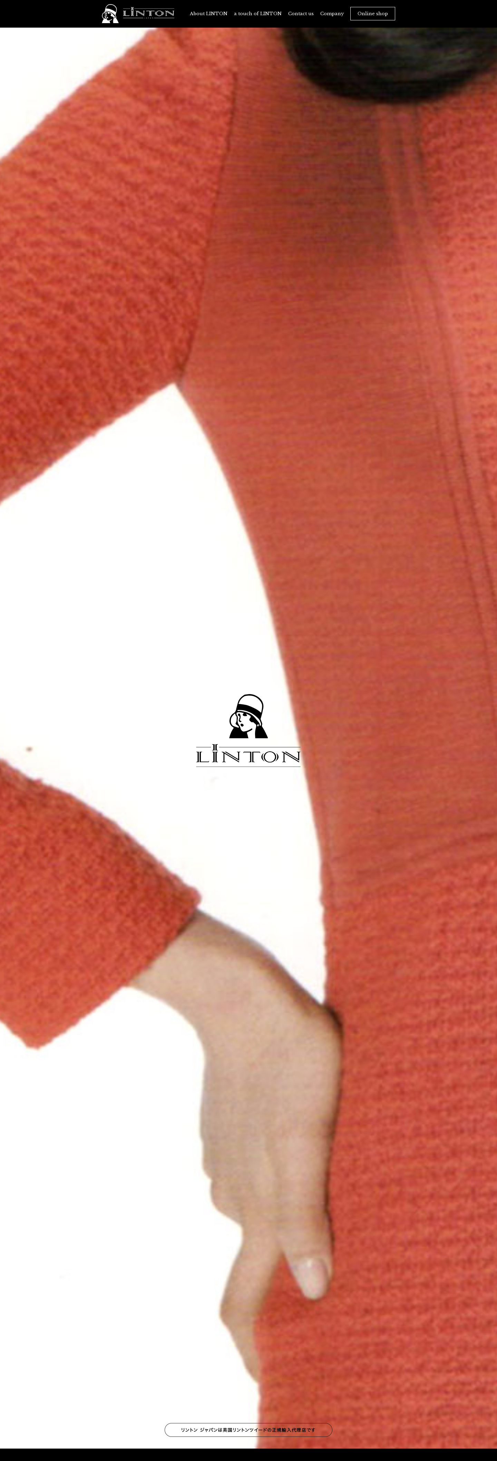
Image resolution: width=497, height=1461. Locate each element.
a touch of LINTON (258, 14)
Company (332, 14)
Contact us (301, 14)
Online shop (373, 14)
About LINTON (208, 14)
